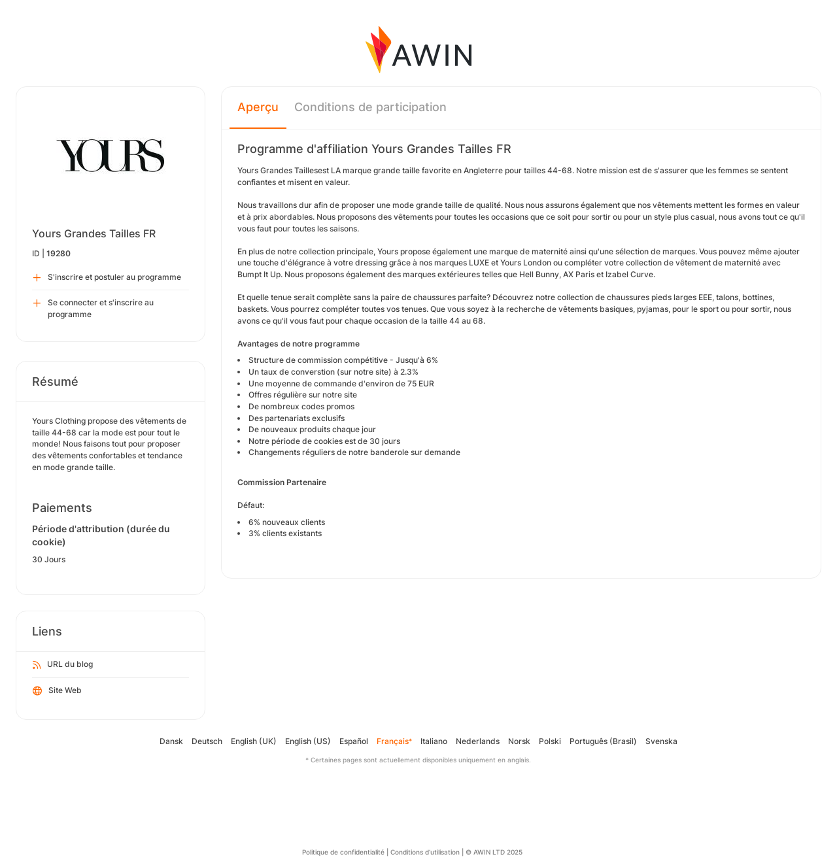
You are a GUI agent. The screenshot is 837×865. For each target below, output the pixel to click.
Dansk (171, 741)
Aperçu (258, 107)
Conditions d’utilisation (425, 852)
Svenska (661, 741)
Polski (550, 741)
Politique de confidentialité (343, 852)
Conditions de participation (370, 107)
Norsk (519, 741)
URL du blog (63, 664)
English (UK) (254, 741)
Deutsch (207, 741)
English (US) (308, 741)
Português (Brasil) (603, 741)
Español (353, 741)
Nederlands (478, 741)
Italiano (433, 741)
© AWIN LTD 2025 (494, 852)
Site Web (57, 691)
